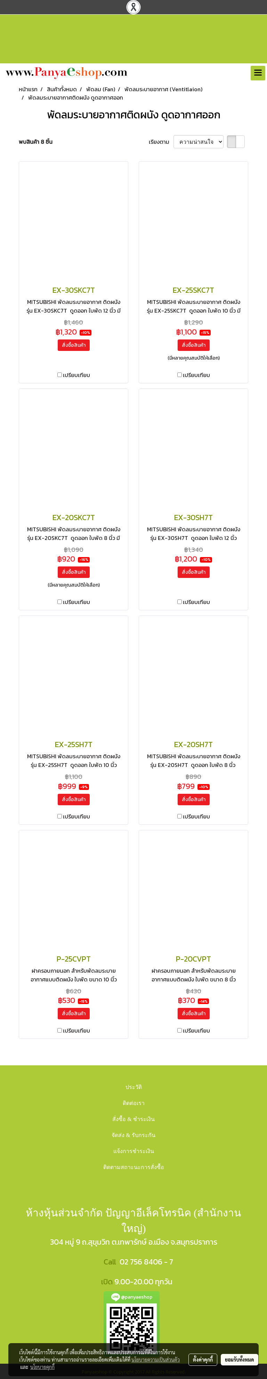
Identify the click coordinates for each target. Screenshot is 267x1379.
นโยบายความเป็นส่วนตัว (155, 1359)
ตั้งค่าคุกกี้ (203, 1359)
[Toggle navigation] (258, 73)
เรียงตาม (161, 142)
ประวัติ (134, 1087)
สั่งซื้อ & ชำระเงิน (133, 1119)
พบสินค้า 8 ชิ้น (35, 142)
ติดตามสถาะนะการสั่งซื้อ (133, 1167)
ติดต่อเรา (134, 1103)
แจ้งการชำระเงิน (133, 1151)
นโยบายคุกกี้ (42, 1367)
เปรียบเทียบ (76, 375)
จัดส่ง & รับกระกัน (133, 1135)
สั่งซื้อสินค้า (74, 345)
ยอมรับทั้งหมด (239, 1359)
